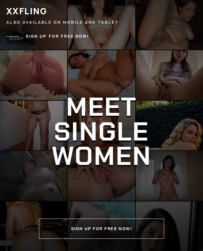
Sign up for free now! (57, 36)
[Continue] (101, 125)
